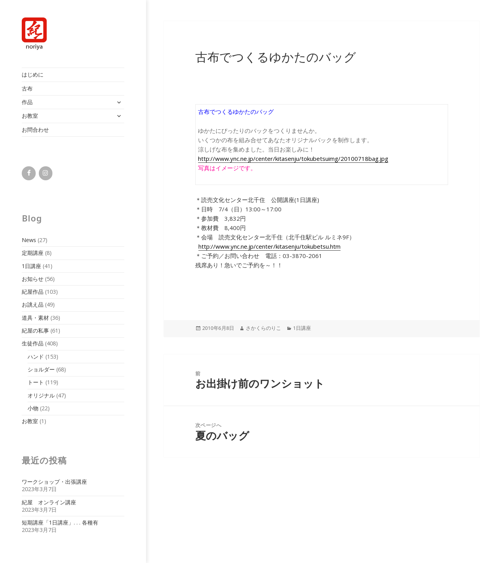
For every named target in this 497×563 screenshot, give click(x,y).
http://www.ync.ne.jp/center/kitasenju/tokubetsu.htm (269, 246)
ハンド (36, 356)
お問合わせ (35, 129)
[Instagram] (45, 173)
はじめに (32, 74)
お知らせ (32, 278)
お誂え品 (32, 304)
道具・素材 (35, 317)
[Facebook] (28, 173)
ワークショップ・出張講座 (54, 481)
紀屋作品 (32, 291)
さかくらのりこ (263, 328)
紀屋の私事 (35, 330)
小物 (33, 408)
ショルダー (41, 369)
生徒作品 (32, 343)
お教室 (30, 115)
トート (36, 382)
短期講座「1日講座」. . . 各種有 (60, 522)
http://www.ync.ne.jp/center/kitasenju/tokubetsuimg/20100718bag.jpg (293, 158)
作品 (27, 102)
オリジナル (41, 395)
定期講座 (32, 252)
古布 (27, 88)
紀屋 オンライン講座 (49, 502)
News (29, 240)
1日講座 (31, 266)
